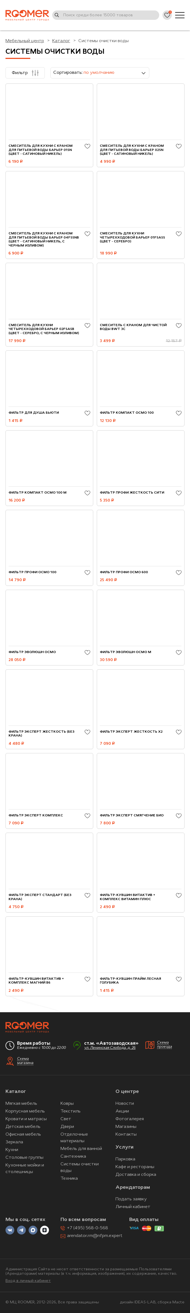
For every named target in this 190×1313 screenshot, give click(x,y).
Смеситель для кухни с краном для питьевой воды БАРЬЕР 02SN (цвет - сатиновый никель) (132, 150)
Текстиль (70, 1111)
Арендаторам (132, 1187)
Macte (178, 1302)
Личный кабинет (132, 1207)
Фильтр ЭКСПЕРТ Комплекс (36, 815)
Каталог (15, 1091)
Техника (69, 1178)
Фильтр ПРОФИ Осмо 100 (32, 572)
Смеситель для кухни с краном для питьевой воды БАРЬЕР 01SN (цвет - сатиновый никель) (41, 150)
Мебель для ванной (81, 1149)
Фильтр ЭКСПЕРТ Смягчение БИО (132, 815)
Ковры (67, 1103)
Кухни (11, 1150)
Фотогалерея (129, 1119)
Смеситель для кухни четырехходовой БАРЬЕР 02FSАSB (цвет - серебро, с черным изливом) (44, 329)
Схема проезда (164, 1045)
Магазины (125, 1127)
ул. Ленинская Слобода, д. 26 (110, 1048)
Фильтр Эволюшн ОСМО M (125, 652)
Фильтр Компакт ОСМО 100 (127, 413)
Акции (122, 1111)
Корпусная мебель (25, 1111)
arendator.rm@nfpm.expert (94, 1236)
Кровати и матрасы (26, 1119)
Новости (124, 1103)
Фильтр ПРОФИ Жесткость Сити (132, 492)
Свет (65, 1119)
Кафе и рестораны (134, 1167)
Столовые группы (24, 1157)
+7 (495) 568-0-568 (87, 1228)
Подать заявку (131, 1199)
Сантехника (73, 1156)
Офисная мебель (23, 1134)
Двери (67, 1127)
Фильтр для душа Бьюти (34, 413)
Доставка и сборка (135, 1175)
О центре (127, 1091)
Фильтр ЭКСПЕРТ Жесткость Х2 (131, 731)
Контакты (126, 1134)
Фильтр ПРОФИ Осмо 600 (124, 572)
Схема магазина (25, 1061)
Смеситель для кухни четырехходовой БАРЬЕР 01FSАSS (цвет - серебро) (132, 237)
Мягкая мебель (21, 1103)
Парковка (125, 1159)
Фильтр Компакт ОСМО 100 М (38, 492)
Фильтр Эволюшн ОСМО (32, 652)
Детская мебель (22, 1127)
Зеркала (14, 1142)
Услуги (124, 1147)
